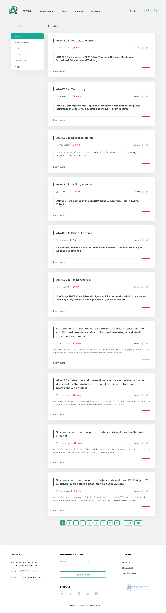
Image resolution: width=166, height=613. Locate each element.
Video (17, 67)
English (132, 11)
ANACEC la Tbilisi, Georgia (73, 279)
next (128, 523)
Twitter (147, 48)
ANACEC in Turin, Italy (71, 89)
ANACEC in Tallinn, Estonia (74, 184)
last (138, 523)
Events (18, 48)
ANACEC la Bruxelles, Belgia (74, 137)
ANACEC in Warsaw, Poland (74, 40)
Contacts (95, 11)
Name (63, 561)
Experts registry (129, 573)
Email (87, 561)
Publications (21, 54)
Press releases (21, 42)
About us (126, 562)
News (17, 36)
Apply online (127, 568)
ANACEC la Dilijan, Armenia (74, 233)
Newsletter (20, 61)
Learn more (59, 71)
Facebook (143, 48)
